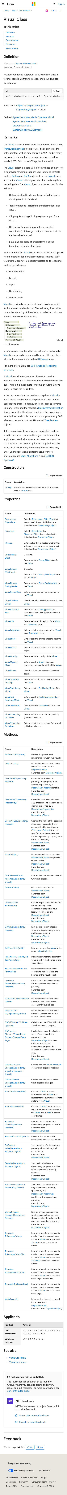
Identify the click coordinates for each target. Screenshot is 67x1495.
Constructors (12, 40)
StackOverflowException (50, 407)
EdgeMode (34, 633)
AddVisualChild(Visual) (15, 754)
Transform (43, 705)
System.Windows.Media (26, 63)
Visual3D (35, 1260)
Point (44, 1091)
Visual (11, 144)
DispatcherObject (36, 105)
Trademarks (26, 1486)
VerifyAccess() (11, 1299)
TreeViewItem (51, 420)
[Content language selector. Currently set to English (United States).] (19, 1463)
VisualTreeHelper (17, 1361)
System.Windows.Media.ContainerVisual (33, 117)
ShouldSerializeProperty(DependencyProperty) (15, 1214)
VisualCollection (45, 951)
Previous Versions (29, 1477)
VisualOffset (10, 647)
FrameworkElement (14, 148)
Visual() (8, 487)
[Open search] (54, 4)
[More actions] (60, 10)
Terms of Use (12, 1486)
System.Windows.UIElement (27, 129)
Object (19, 105)
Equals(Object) (11, 854)
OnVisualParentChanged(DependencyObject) (15, 1082)
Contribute (11, 1481)
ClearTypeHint (45, 609)
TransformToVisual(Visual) (16, 1284)
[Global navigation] (3, 4)
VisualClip (9, 621)
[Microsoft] (33, 4)
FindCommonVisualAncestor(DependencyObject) (15, 878)
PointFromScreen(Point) (15, 1091)
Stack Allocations (29, 455)
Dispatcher (10, 531)
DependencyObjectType (43, 519)
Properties (10, 44)
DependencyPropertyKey (42, 808)
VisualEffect (10, 638)
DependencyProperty (41, 787)
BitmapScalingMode (48, 583)
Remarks (10, 36)
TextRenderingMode (48, 696)
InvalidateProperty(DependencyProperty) (15, 983)
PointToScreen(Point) (14, 1106)
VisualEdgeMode (12, 630)
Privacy (22, 1481)
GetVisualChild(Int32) (14, 948)
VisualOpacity (11, 656)
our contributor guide (18, 1390)
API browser (24, 10)
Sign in (61, 3)
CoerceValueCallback (40, 830)
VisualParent (10, 670)
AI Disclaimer (12, 1477)
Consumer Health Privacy (43, 1481)
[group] (33, 96)
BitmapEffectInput (47, 574)
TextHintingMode (46, 688)
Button (15, 175)
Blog (43, 1477)
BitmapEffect (44, 560)
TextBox (27, 175)
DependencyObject (26, 109)
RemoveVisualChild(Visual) (17, 1136)
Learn (6, 10)
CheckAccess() (11, 763)
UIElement (43, 359)
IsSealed (8, 542)
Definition (10, 32)
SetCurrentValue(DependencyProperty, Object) (13, 1148)
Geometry (32, 624)
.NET (14, 10)
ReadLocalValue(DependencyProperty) (13, 1124)
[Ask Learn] (47, 10)
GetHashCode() (12, 887)
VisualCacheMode (13, 591)
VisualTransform (12, 705)
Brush (41, 661)
